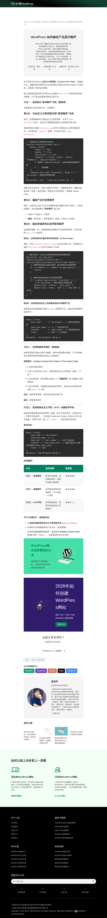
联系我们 (14, 838)
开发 (26, 660)
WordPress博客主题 (18, 863)
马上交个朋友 (61, 796)
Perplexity (41, 671)
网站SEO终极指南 (62, 867)
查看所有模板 (17, 796)
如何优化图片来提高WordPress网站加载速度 (61, 740)
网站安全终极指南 (61, 863)
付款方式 (14, 830)
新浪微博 (21, 890)
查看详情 (61, 624)
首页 (25, 22)
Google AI (72, 671)
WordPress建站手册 (62, 852)
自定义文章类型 (38, 660)
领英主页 (55, 713)
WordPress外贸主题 (18, 859)
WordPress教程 (34, 22)
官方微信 (42, 890)
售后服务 (14, 827)
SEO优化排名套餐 (62, 827)
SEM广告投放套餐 (62, 830)
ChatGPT (29, 671)
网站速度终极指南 (61, 859)
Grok (61, 671)
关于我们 (14, 823)
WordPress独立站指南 (63, 855)
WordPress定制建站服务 (64, 838)
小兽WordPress (35, 911)
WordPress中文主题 (18, 855)
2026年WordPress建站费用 (65, 823)
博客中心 (14, 834)
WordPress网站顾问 (62, 834)
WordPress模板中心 (18, 852)
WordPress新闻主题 (18, 867)
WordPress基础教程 (49, 22)
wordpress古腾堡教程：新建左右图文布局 (45, 740)
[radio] (49, 646)
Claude (52, 671)
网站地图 (85, 890)
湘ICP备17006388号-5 (65, 911)
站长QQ (64, 890)
